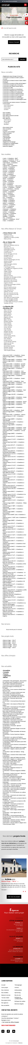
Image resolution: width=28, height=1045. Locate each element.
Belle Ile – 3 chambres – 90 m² (11, 219)
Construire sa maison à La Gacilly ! (12, 96)
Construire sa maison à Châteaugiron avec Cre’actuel (14, 100)
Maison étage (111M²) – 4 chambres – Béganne (13, 392)
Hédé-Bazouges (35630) (10, 264)
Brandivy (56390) (8, 321)
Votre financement (8, 105)
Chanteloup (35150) (9, 248)
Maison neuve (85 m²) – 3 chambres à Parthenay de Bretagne (13, 567)
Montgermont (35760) (9, 278)
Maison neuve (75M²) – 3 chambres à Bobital (13, 550)
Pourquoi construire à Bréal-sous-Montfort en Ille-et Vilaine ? (14, 717)
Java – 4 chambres (8, 184)
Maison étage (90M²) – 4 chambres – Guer (14, 390)
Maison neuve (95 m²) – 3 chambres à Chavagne (13, 480)
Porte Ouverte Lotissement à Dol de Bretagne (14, 745)
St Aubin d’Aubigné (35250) (11, 300)
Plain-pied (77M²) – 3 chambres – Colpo (13, 366)
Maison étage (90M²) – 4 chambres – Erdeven (13, 376)
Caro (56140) (7, 328)
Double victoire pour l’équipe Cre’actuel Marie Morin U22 (14, 739)
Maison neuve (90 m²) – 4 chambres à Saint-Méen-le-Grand (13, 471)
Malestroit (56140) (9, 343)
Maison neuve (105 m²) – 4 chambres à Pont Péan (13, 460)
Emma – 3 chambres (8, 199)
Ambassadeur (7, 140)
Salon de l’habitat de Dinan (14, 757)
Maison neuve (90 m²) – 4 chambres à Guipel (13, 532)
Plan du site (6, 139)
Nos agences (6, 118)
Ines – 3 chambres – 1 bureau (11, 189)
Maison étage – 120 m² (9, 647)
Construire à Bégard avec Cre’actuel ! (13, 90)
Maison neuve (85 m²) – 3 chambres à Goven (13, 445)
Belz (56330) (7, 318)
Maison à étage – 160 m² (10, 644)
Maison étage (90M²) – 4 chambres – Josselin (13, 368)
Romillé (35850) (8, 296)
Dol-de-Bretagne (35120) (10, 254)
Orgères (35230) (8, 283)
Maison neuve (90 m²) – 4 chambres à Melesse (13, 524)
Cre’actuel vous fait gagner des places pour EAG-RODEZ (14, 707)
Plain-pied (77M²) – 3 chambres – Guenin (14, 365)
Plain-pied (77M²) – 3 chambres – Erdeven (14, 374)
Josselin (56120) (8, 340)
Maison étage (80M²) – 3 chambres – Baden (13, 399)
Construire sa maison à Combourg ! (12, 92)
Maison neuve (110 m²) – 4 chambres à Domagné (13, 600)
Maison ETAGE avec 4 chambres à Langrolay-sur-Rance (12, 592)
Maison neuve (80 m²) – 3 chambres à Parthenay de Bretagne (13, 451)
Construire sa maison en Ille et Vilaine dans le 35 (14, 801)
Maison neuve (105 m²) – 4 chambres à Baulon (13, 489)
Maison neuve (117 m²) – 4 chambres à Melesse (13, 587)
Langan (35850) (8, 271)
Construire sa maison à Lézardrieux (12, 89)
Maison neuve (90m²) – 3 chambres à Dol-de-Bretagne (14, 544)
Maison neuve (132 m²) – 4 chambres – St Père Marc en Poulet (14, 573)
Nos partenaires (8, 1025)
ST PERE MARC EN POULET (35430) (13, 301)
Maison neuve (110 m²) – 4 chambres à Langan (13, 463)
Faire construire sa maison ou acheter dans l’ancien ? (14, 790)
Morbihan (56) (7, 308)
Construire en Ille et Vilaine (14, 779)
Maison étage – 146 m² (9, 640)
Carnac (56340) (8, 327)
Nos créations (7, 114)
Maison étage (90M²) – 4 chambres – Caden (13, 405)
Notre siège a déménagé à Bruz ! (14, 810)
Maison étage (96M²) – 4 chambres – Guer (14, 429)
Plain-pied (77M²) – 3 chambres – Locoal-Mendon (14, 431)
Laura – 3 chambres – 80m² (10, 158)
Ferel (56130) (7, 334)
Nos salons (9, 763)
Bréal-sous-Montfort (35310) (11, 245)
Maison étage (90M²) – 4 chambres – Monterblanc (13, 512)
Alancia (20, 1043)
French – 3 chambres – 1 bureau (11, 187)
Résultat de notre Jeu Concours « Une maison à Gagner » (12, 777)
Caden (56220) (7, 324)
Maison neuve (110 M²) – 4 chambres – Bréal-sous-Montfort (13, 422)
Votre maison (7, 106)
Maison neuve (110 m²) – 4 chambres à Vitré (13, 597)
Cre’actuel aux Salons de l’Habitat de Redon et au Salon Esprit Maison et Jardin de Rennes (13, 714)
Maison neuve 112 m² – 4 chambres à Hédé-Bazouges (13, 497)
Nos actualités (7, 129)
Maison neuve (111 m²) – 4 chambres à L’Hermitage (13, 477)
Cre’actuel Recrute (11, 821)
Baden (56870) (7, 314)
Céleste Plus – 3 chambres (10, 165)
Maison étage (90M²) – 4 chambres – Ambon (13, 408)
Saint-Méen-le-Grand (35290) (11, 297)
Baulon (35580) (8, 243)
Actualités (6, 670)
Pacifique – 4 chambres (9, 175)
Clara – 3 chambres (8, 220)
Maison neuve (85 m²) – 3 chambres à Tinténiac (13, 468)
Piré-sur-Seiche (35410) (10, 287)
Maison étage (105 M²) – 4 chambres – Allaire (13, 395)
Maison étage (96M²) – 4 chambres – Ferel (14, 427)
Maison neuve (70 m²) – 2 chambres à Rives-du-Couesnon (13, 526)
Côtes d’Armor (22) (9, 233)
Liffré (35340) (7, 274)
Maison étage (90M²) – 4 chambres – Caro (14, 382)
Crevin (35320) (7, 252)
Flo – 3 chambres (7, 217)
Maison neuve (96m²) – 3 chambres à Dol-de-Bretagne (14, 547)
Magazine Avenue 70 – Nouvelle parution (13, 768)
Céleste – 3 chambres (9, 167)
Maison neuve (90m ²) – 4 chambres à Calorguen (13, 541)
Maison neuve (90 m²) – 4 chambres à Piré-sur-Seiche (14, 564)
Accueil (2, 28)
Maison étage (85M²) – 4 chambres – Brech (14, 401)
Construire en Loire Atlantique (12, 781)
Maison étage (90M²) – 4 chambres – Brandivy (13, 521)
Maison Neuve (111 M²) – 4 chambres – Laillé (13, 416)
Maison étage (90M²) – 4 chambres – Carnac (13, 357)
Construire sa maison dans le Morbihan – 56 (14, 798)
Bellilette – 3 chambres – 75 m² (11, 161)
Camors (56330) (8, 325)
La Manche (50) (8, 306)
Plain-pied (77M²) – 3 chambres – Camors (14, 414)
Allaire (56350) (7, 309)
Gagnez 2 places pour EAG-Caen (14, 749)
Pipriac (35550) (8, 285)
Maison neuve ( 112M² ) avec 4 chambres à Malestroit (14, 518)
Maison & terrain (5, 995)
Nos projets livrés (8, 127)
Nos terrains (6, 117)
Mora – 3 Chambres (8, 183)
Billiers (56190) (8, 320)
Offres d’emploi (7, 133)
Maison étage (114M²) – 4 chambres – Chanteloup (13, 506)
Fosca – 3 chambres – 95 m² (10, 160)
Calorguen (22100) (8, 236)
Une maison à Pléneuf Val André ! (13, 704)
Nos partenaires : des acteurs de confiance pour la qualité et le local (15, 681)
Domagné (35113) (8, 255)
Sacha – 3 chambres (8, 173)
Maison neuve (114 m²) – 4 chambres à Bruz (13, 500)
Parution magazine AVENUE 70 (14, 771)
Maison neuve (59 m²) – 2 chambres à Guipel (13, 437)
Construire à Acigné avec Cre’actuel (13, 85)
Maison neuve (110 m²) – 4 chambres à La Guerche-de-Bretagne (14, 603)
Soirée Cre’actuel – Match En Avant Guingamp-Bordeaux (14, 774)
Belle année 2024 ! (11, 762)
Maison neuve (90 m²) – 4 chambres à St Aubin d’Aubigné (14, 581)
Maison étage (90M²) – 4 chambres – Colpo (14, 359)
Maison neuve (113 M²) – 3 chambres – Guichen (13, 474)
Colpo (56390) (7, 330)
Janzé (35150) (7, 265)
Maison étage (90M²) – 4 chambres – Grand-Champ (13, 387)
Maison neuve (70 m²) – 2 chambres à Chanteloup (13, 558)
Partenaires (6, 134)
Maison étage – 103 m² (9, 643)
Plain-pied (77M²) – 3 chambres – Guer (13, 381)
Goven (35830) (8, 258)
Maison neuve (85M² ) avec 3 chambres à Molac (14, 515)
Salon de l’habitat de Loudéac (14, 747)
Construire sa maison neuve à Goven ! (13, 95)
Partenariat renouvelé (12, 720)
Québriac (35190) (8, 291)
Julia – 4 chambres (8, 164)
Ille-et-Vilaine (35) (9, 242)
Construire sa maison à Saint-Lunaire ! (13, 77)
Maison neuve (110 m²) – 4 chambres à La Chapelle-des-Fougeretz (14, 495)
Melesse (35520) (8, 275)
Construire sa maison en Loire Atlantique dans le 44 (13, 804)
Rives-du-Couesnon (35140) (11, 294)
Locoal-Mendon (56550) (10, 341)
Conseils (6, 672)
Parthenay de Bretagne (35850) (12, 284)
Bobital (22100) (8, 234)
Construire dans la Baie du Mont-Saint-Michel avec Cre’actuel (14, 710)
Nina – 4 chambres (8, 180)
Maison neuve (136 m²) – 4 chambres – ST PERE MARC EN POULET (14, 576)
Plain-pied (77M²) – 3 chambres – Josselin (14, 364)
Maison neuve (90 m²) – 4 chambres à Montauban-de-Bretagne (13, 486)
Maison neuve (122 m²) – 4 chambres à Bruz (13, 457)
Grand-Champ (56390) (9, 336)
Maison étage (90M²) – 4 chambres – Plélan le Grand (15, 503)
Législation (7, 676)
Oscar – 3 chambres (8, 206)
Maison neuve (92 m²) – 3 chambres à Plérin (13, 538)
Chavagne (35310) (8, 251)
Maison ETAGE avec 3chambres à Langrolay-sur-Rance (12, 594)
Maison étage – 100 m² (9, 641)
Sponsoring (6, 136)
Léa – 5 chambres (8, 193)
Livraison (6, 109)
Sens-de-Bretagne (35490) (11, 299)
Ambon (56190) (8, 311)
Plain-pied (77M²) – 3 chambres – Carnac (14, 355)
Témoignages (7, 137)
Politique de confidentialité (10, 143)
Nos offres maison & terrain (10, 115)
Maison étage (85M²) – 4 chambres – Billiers (13, 412)
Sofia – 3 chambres (8, 174)
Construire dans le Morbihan (14, 788)
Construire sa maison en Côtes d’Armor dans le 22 (13, 807)
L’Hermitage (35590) (9, 267)
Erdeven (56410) (8, 333)
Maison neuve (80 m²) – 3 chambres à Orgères (13, 615)
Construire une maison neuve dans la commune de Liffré (13, 87)
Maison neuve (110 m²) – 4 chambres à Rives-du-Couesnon (13, 609)
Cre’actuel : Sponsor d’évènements (12, 726)
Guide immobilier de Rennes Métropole (14, 732)
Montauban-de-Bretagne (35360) (12, 277)
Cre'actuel (16, 1041)
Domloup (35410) (8, 256)
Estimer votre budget (9, 131)
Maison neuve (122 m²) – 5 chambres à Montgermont (13, 454)
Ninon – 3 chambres (8, 203)
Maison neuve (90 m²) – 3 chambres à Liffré (15, 590)
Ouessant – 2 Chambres (9, 209)
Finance (5, 674)
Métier (5, 677)
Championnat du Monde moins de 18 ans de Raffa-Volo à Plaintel (14, 696)
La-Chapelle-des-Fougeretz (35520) (13, 268)
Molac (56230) (7, 344)
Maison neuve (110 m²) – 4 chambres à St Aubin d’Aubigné (14, 579)
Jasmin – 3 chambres (8, 168)
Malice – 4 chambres (8, 194)
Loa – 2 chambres (8, 207)
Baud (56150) (7, 315)
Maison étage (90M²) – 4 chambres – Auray (14, 397)
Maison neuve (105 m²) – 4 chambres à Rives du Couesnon (13, 561)
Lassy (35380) (7, 272)
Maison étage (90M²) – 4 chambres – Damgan (13, 384)
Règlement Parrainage (9, 142)
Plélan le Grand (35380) (10, 288)
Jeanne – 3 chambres (8, 191)
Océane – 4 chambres (9, 177)
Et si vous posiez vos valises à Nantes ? (14, 793)
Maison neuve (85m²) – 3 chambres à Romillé (13, 492)
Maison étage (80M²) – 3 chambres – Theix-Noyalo (13, 419)
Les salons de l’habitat (13, 737)
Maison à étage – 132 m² (10, 646)
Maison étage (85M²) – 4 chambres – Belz (14, 403)
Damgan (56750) (8, 331)
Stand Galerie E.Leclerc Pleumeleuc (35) (13, 765)
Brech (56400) (7, 323)
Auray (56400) (7, 312)
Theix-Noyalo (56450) (9, 350)
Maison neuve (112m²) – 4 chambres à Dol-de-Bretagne (14, 535)
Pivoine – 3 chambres (9, 171)
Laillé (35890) (7, 270)
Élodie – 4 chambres (8, 215)
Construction (7, 108)
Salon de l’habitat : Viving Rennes (13, 752)
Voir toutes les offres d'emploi (10, 1022)
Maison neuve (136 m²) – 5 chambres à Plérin (13, 529)
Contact (5, 130)
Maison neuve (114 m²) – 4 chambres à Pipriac (13, 466)
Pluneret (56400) (8, 349)
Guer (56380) (7, 338)
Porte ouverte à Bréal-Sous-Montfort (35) (14, 690)
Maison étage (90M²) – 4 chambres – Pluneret (13, 434)
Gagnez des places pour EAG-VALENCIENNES (14, 742)
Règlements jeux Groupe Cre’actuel (12, 76)
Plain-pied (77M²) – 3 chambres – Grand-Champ (14, 379)
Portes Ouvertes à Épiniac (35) (13, 735)
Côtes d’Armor (7, 120)
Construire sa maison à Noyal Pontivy (13, 93)
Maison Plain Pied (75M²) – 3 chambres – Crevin (14, 442)
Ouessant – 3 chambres (9, 213)
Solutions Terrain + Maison (14, 820)
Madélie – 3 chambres (9, 216)
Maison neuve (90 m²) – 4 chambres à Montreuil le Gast (13, 612)
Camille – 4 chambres (9, 202)
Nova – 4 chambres (8, 178)
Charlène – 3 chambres (9, 210)
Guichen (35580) (8, 261)
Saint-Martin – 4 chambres (10, 162)
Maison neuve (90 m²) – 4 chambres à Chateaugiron (13, 553)
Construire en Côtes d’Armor (14, 783)
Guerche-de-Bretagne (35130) (12, 259)
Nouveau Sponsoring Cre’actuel (12, 698)
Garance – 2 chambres (9, 204)
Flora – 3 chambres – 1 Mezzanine (12, 186)
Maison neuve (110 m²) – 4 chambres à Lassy (13, 483)
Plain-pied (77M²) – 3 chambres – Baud (13, 410)
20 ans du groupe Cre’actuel (14, 721)
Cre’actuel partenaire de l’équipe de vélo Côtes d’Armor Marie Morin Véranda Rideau (14, 817)
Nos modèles (6, 112)
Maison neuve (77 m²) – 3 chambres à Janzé (13, 555)
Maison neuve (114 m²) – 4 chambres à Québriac (13, 440)
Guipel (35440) (7, 262)
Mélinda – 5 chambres (9, 196)
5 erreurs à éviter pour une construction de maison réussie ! (14, 693)
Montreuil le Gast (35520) (10, 280)
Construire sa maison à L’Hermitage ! (13, 98)
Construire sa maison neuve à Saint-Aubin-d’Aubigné (14, 81)
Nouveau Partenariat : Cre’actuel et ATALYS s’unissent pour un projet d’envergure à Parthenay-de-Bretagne (13, 686)
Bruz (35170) (7, 246)
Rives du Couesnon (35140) (11, 293)
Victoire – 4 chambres (9, 170)
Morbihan (6, 124)
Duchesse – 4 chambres (9, 190)
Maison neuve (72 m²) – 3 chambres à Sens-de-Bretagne (13, 584)
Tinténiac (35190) (8, 303)
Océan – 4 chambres (8, 181)
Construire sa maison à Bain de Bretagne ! (14, 83)
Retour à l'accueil (14, 42)
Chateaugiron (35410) (9, 249)
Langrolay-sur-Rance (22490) (11, 237)
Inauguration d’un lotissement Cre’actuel (11, 723)
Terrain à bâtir (5, 997)
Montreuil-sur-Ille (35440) (10, 281)
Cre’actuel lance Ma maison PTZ (14, 701)
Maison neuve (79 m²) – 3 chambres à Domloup (13, 570)
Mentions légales (8, 146)
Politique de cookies (8, 144)
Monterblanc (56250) (9, 346)
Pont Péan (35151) (9, 290)
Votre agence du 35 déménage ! (12, 813)
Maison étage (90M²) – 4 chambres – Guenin (13, 361)
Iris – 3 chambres (7, 197)
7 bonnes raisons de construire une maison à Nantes (12, 785)
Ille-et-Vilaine (7, 121)
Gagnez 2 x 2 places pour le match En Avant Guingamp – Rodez (14, 759)
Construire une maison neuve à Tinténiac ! (14, 102)
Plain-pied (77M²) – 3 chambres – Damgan (14, 372)
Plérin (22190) (7, 239)
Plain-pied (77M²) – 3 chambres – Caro (13, 371)
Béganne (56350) (8, 317)
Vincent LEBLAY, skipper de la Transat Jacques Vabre (14, 823)
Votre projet (6, 103)
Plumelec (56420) (8, 347)
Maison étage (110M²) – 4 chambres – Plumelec (13, 509)
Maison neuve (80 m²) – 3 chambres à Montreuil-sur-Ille (13, 606)
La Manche (6, 122)
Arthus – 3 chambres (8, 212)
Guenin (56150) (8, 337)
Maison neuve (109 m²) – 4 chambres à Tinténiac (13, 448)
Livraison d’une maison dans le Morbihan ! (14, 755)
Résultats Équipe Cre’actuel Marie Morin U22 (14, 729)
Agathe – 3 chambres (9, 200)
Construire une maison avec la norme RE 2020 (14, 795)
